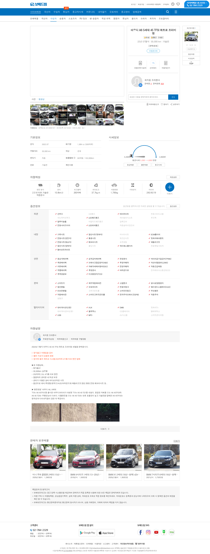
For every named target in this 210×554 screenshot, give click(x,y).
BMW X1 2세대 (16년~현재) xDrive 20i (125, 474)
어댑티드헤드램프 (96, 222)
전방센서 (123, 259)
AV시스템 (123, 315)
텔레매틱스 (155, 311)
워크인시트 (124, 238)
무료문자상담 (48, 339)
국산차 (44, 18)
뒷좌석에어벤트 (157, 238)
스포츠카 (73, 18)
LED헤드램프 (94, 218)
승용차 (62, 18)
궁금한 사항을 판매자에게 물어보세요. (144, 97)
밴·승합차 (94, 18)
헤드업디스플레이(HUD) (160, 287)
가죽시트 (61, 234)
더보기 (177, 440)
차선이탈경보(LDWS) (159, 263)
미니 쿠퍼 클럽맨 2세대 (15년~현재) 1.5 (51, 474)
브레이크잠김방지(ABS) (98, 263)
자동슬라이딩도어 (127, 225)
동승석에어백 (62, 259)
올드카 (135, 18)
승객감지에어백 (95, 259)
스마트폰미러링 (157, 315)
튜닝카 (125, 18)
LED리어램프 (94, 225)
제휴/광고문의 (79, 544)
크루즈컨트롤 (94, 291)
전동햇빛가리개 (157, 246)
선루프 (60, 214)
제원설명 (173, 177)
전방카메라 (124, 266)
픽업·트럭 (106, 18)
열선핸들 (61, 287)
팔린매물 (144, 165)
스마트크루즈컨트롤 (97, 295)
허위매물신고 (62, 339)
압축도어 (123, 222)
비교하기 (191, 49)
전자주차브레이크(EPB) (129, 295)
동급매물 (130, 165)
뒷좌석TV (154, 307)
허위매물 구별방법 (78, 339)
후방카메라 (124, 263)
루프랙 (153, 218)
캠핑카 (116, 18)
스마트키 (61, 283)
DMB (122, 307)
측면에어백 (61, 263)
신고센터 (106, 544)
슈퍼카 (144, 18)
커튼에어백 (61, 266)
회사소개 (68, 544)
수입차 (53, 18)
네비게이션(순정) (64, 307)
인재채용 (89, 544)
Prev (187, 45)
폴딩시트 (92, 246)
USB (59, 315)
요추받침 (123, 242)
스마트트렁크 (125, 291)
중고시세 (158, 165)
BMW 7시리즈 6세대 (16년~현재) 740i (163, 474)
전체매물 (34, 18)
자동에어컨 (61, 295)
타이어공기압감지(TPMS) (161, 259)
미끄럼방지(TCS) (95, 274)
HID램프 (92, 214)
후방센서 (92, 270)
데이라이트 (124, 214)
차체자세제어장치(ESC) (98, 266)
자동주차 (154, 295)
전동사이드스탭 (157, 214)
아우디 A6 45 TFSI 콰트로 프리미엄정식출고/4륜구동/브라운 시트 (196, 34)
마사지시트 (124, 234)
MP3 (90, 315)
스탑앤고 (123, 283)
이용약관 (98, 544)
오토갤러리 (164, 18)
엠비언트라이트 (63, 250)
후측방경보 (61, 274)
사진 (34, 99)
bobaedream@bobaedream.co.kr (103, 548)
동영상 (41, 99)
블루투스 (92, 311)
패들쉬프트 (155, 242)
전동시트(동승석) (64, 242)
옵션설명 (173, 206)
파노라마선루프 (63, 218)
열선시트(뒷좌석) (96, 234)
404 (162, 83)
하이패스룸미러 (126, 246)
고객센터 (115, 544)
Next (195, 45)
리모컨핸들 (61, 291)
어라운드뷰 (124, 270)
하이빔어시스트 (126, 218)
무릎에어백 (61, 270)
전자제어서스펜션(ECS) (160, 270)
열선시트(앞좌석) (64, 246)
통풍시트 (92, 238)
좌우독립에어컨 (95, 283)
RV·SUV (83, 18)
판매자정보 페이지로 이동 (140, 85)
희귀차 (153, 18)
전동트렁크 (124, 287)
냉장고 (60, 298)
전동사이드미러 (63, 225)
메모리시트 (93, 242)
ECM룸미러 (155, 234)
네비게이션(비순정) (65, 311)
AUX (90, 307)
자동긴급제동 (156, 266)
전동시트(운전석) (64, 238)
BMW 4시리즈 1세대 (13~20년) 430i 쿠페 (89, 474)
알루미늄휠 (61, 222)
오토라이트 (93, 287)
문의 (173, 97)
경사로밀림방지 (157, 283)
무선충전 (154, 291)
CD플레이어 (125, 311)
